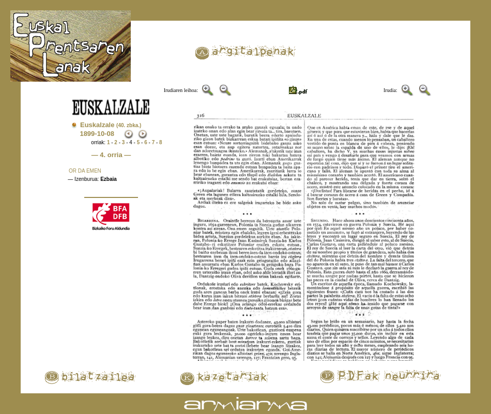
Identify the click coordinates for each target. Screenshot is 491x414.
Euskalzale (110, 125)
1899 (87, 133)
